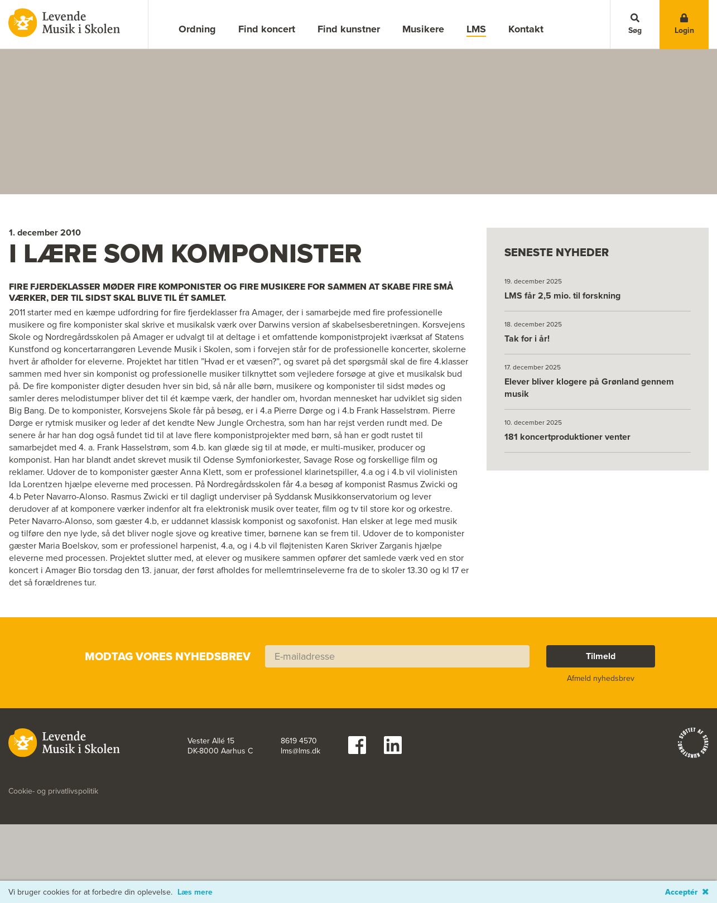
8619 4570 (299, 800)
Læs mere (195, 892)
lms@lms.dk (300, 810)
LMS (476, 29)
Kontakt (525, 29)
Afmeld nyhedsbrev (600, 737)
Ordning (197, 29)
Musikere (423, 29)
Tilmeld (600, 714)
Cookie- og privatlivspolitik (53, 850)
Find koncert (266, 29)
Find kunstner (348, 29)
